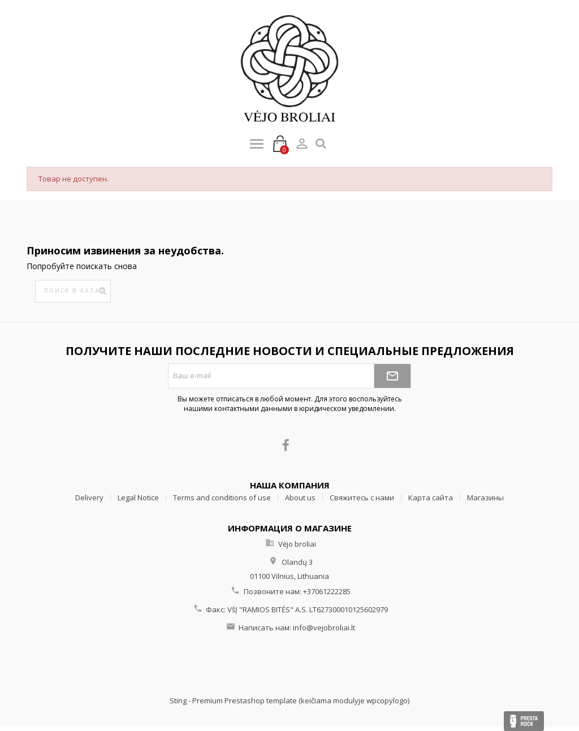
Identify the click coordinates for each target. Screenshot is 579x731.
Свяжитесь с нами (362, 497)
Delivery (89, 497)
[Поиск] (73, 291)
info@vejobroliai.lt (324, 627)
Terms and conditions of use (222, 497)
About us (300, 497)
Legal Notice (138, 497)
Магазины (485, 497)
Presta (524, 721)
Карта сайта (430, 497)
